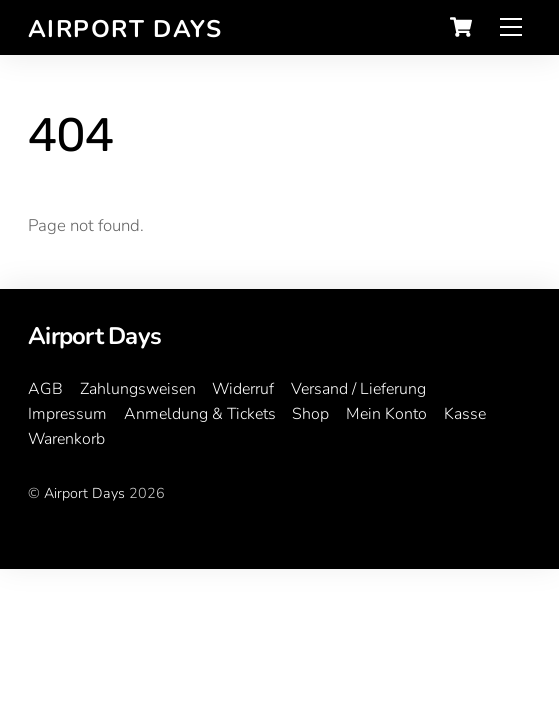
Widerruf (243, 389)
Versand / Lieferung (358, 389)
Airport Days (84, 493)
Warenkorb (66, 439)
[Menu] (511, 27)
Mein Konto (386, 414)
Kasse (465, 414)
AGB (45, 389)
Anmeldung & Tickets (200, 414)
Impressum (67, 414)
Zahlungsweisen (138, 389)
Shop (310, 414)
